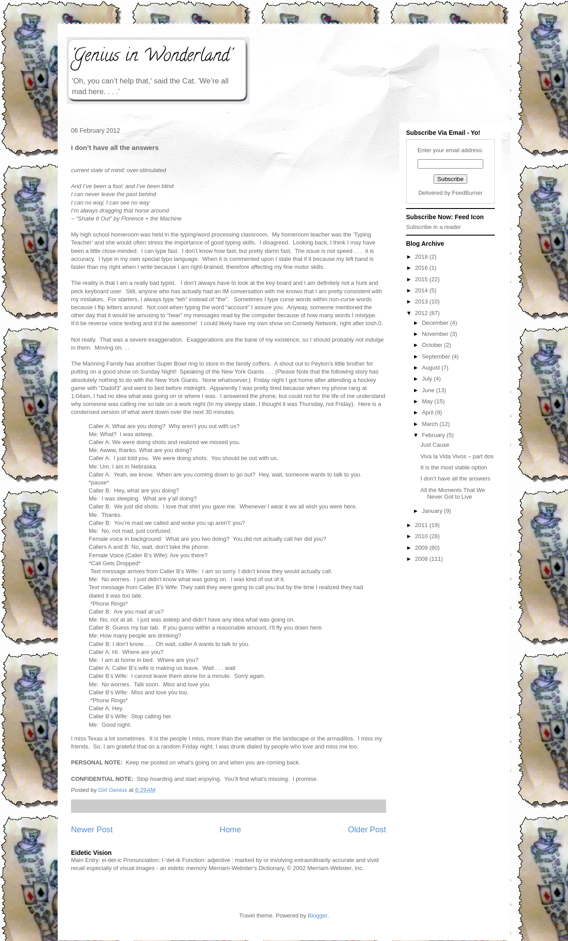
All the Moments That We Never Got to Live (452, 493)
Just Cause (434, 444)
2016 (422, 267)
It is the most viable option (453, 467)
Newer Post (92, 829)
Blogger (317, 915)
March (431, 424)
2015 (422, 279)
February (434, 435)
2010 (422, 536)
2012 (422, 313)
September (437, 356)
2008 (422, 558)
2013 (422, 301)
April (428, 412)
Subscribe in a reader (433, 227)
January (433, 511)
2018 (422, 256)
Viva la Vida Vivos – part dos (456, 456)
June (429, 390)
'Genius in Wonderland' (151, 57)
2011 (422, 525)
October (433, 345)
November (436, 334)
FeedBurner (467, 192)
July (428, 378)
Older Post (367, 829)
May (428, 401)
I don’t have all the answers (455, 478)
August (432, 367)
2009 (422, 547)
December (436, 322)
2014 (422, 290)
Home (230, 829)
